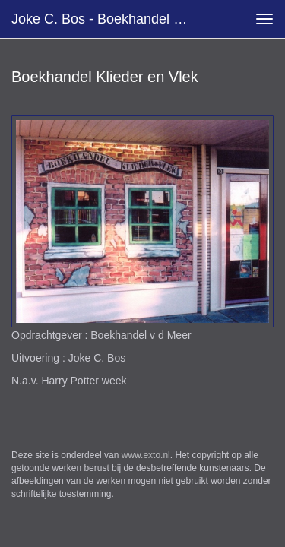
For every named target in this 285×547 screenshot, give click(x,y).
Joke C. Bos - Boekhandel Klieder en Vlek (109, 19)
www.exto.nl (146, 455)
